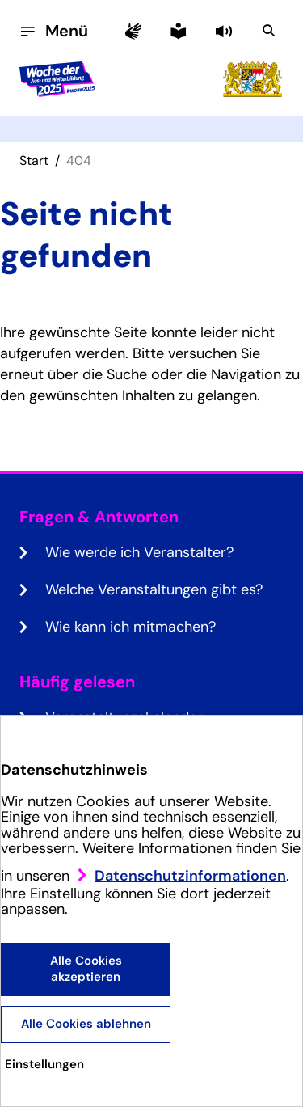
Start (33, 160)
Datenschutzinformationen (190, 875)
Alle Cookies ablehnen (86, 1024)
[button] (225, 30)
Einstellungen (44, 1064)
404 (78, 160)
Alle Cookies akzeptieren (86, 969)
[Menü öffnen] (53, 30)
